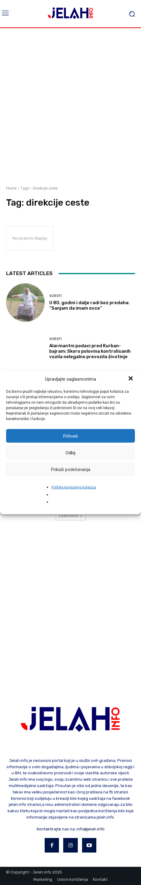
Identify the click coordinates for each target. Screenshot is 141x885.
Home (11, 188)
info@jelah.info (91, 829)
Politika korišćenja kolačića (73, 487)
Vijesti (55, 296)
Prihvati (70, 436)
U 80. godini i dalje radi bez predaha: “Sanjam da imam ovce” (89, 305)
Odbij (70, 452)
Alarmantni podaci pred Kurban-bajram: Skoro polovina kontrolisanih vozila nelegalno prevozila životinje (90, 351)
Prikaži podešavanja (70, 469)
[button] (131, 379)
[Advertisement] (70, 104)
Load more (70, 515)
